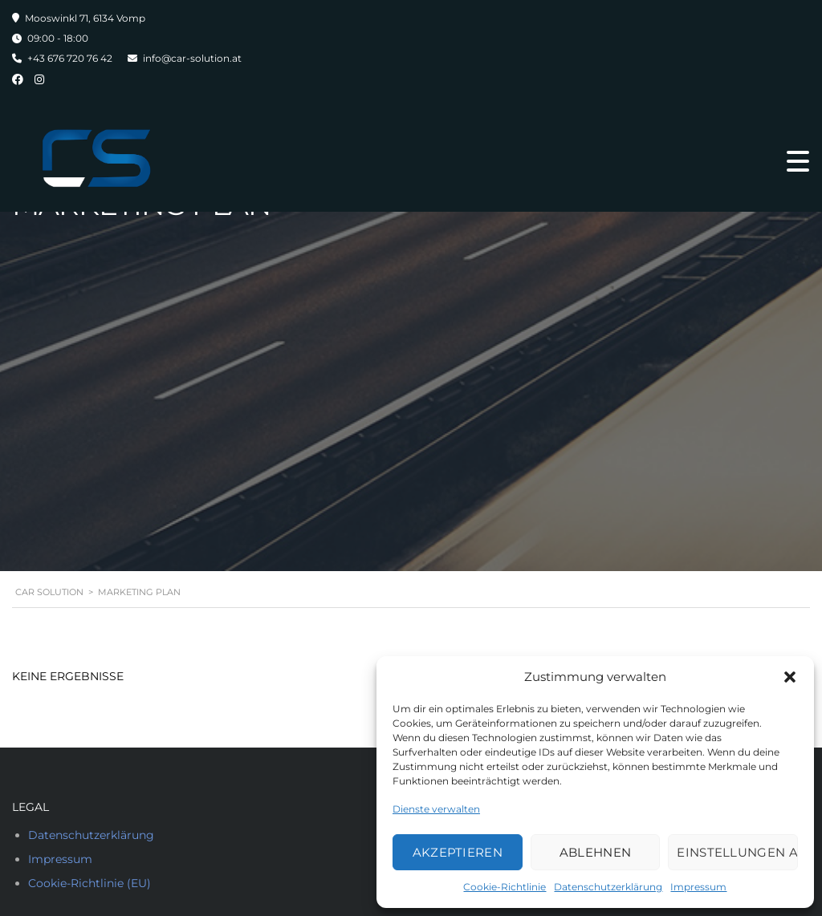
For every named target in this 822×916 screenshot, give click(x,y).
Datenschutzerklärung (608, 887)
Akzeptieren (458, 852)
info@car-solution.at (192, 58)
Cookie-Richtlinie (504, 887)
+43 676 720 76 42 (69, 58)
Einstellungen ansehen (737, 852)
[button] (790, 677)
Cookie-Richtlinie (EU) (89, 883)
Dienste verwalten (436, 809)
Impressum (698, 887)
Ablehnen (595, 852)
